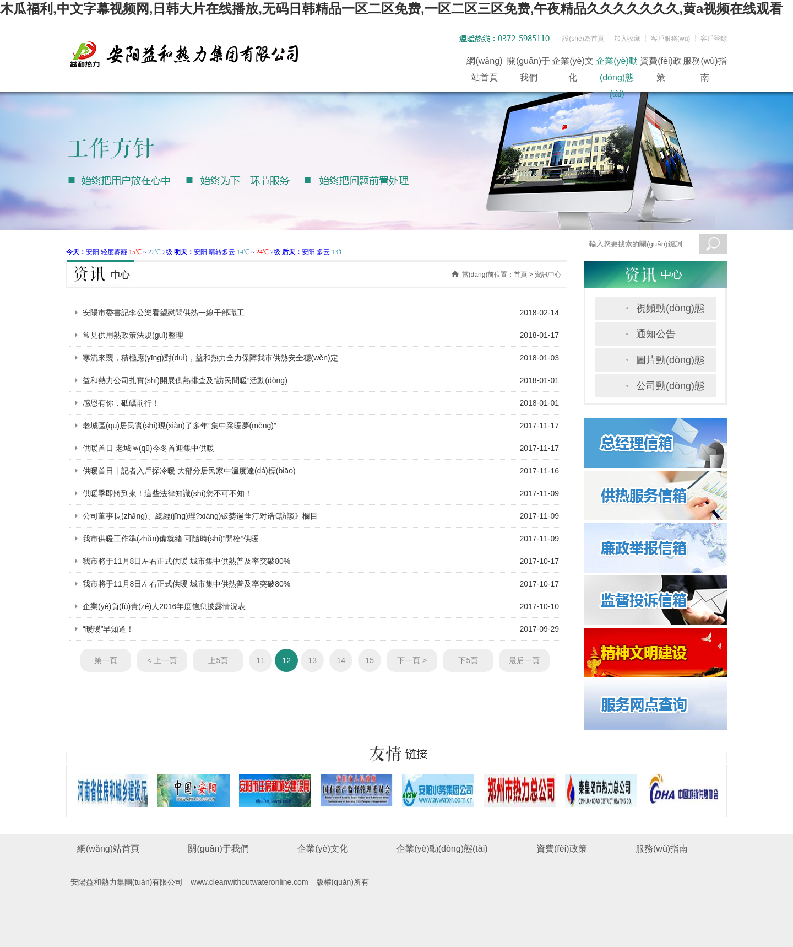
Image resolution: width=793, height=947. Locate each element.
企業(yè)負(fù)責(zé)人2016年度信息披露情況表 (164, 606)
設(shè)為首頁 (583, 38)
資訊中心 (548, 274)
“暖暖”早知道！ (108, 629)
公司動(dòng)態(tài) (670, 388)
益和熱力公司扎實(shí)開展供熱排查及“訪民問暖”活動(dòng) (185, 380)
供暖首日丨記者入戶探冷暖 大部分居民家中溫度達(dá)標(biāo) (189, 470)
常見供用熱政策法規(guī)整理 (133, 335)
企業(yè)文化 (573, 62)
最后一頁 (524, 660)
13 (312, 660)
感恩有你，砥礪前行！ (121, 403)
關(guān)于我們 (528, 62)
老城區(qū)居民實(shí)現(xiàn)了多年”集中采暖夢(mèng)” (179, 425)
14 (341, 660)
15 (369, 660)
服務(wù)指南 (704, 62)
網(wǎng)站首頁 (484, 62)
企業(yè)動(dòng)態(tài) (617, 62)
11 (260, 660)
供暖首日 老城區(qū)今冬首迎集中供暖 (148, 448)
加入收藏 (627, 38)
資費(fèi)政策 (661, 62)
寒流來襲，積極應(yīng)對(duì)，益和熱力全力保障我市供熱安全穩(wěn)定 (210, 357)
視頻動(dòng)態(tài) (670, 311)
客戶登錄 (713, 38)
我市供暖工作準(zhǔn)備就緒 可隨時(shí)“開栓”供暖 (171, 538)
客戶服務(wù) (670, 38)
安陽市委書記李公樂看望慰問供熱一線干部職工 (164, 312)
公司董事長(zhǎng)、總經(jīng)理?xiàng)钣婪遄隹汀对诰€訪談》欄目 (200, 516)
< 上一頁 (162, 660)
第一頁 (105, 660)
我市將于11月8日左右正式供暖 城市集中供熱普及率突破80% (186, 561)
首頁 (520, 274)
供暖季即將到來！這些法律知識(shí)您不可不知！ (167, 493)
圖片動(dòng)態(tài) (670, 363)
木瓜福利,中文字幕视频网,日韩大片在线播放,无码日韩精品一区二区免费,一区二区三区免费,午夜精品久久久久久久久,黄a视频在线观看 (391, 8)
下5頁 (468, 660)
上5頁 (218, 660)
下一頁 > (412, 660)
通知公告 (656, 334)
